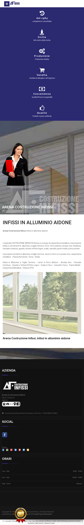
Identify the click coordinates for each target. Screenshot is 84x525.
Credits (54, 521)
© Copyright (7, 521)
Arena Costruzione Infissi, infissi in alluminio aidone (36, 338)
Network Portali (49, 523)
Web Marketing (63, 521)
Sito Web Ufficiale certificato (41, 521)
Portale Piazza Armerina (42, 514)
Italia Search (39, 523)
